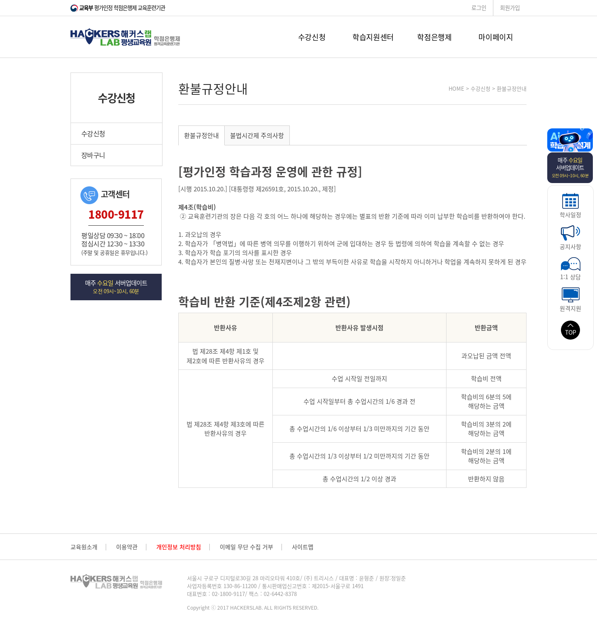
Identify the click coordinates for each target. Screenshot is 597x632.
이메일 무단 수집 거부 (246, 547)
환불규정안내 (201, 135)
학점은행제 (434, 37)
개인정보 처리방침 (178, 547)
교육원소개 (83, 547)
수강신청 (312, 37)
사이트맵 (302, 547)
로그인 (478, 8)
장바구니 (93, 155)
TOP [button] (570, 330)
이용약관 (127, 547)
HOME (456, 88)
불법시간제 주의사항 (257, 135)
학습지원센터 (373, 37)
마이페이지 (495, 37)
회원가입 (510, 8)
